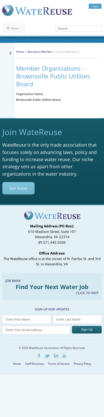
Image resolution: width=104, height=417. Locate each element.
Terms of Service (59, 364)
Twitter (47, 356)
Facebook (39, 356)
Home (20, 52)
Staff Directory (34, 364)
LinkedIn (56, 355)
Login (95, 6)
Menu (12, 28)
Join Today (18, 188)
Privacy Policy (82, 364)
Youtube (64, 355)
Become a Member (40, 52)
